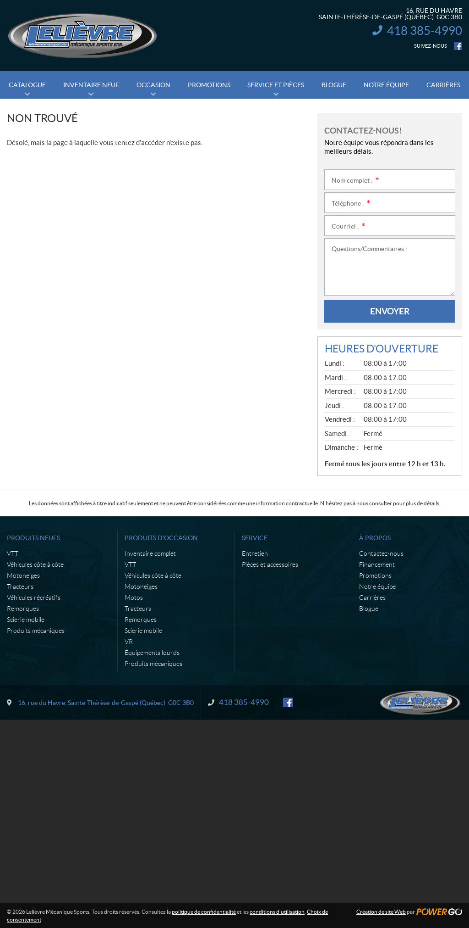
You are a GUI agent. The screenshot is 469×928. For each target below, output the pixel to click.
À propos (375, 538)
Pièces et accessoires (270, 564)
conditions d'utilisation (277, 912)
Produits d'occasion (161, 538)
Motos (134, 597)
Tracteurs (20, 586)
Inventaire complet (150, 553)
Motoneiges (23, 575)
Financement (377, 564)
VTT (12, 553)
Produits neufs (33, 538)
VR (129, 641)
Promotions (375, 575)
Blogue (368, 608)
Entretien (255, 553)
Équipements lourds (152, 652)
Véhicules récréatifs (33, 597)
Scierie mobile (25, 619)
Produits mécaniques (36, 630)
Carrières (372, 597)
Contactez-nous (381, 553)
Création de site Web (381, 912)
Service (254, 538)
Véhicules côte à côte (35, 564)
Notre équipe (377, 586)
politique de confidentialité (204, 912)
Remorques (23, 608)
